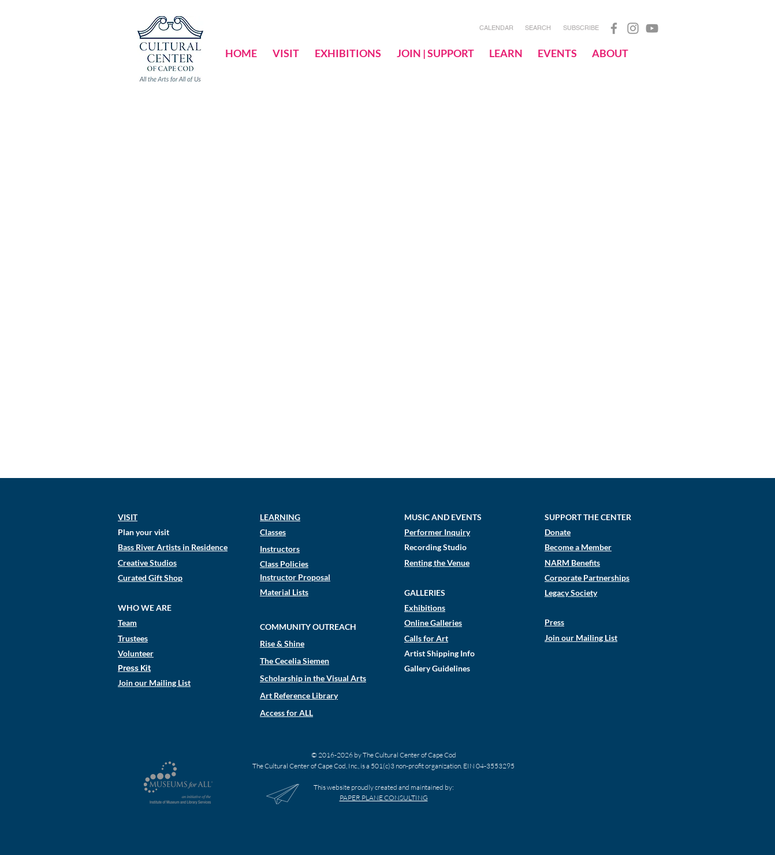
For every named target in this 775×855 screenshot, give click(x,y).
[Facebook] (613, 28)
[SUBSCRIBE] (581, 28)
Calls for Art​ (426, 638)
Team (127, 623)
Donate (558, 532)
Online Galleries (433, 623)
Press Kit (134, 668)
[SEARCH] (538, 28)
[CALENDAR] (496, 28)
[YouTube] (652, 28)
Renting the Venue (437, 562)
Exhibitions (424, 608)
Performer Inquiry (437, 532)
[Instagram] (632, 28)
